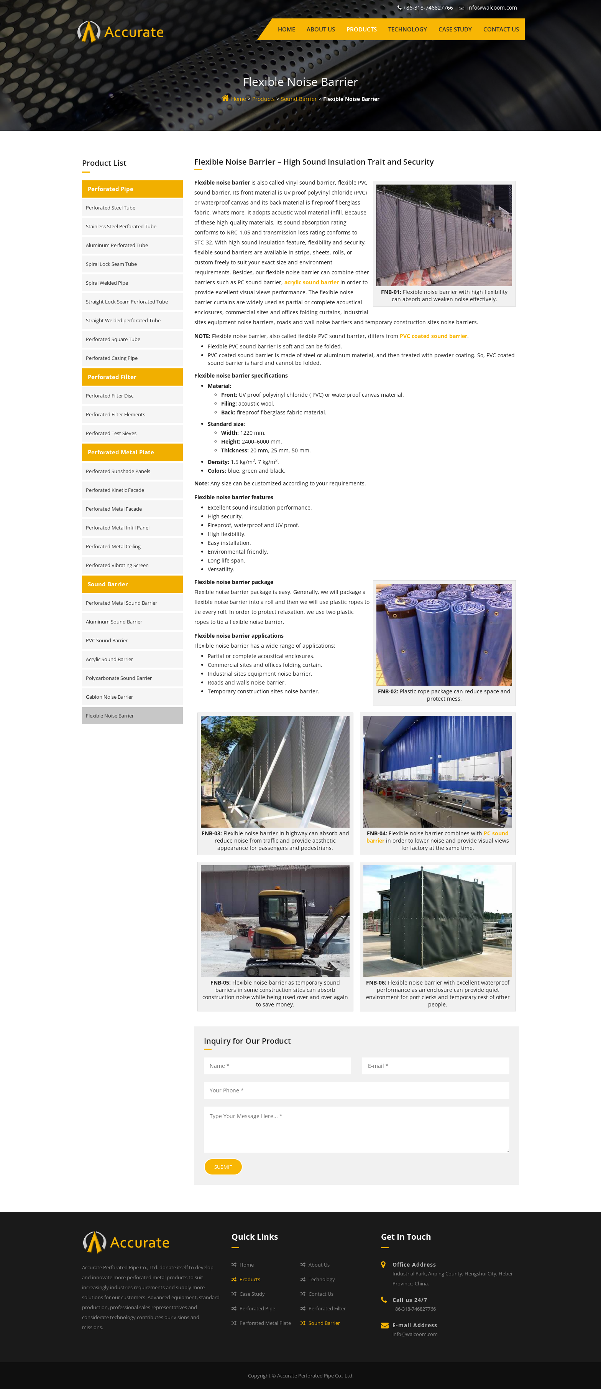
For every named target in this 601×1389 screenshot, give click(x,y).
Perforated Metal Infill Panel (117, 527)
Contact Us (501, 29)
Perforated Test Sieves (111, 433)
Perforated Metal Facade (114, 508)
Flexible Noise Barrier (110, 715)
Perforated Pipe (110, 189)
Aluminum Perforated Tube (117, 245)
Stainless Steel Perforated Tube (121, 226)
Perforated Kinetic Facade (115, 490)
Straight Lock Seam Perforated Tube (127, 301)
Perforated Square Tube (113, 339)
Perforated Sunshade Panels (118, 471)
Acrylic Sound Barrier (109, 659)
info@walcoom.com (492, 7)
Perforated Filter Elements (115, 414)
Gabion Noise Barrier (109, 696)
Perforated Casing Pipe (112, 358)
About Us (321, 29)
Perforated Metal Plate (121, 452)
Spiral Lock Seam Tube (111, 264)
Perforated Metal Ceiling (113, 546)
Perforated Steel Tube (110, 207)
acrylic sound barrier (311, 282)
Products (361, 29)
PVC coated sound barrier (433, 336)
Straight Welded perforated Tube (123, 320)
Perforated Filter (112, 377)
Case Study (455, 29)
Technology (407, 29)
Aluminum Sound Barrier (114, 621)
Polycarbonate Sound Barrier (119, 678)
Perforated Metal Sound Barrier (121, 602)
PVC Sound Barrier (107, 640)
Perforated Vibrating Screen (117, 565)
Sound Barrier (299, 98)
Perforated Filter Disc (109, 395)
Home (286, 29)
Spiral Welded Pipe (107, 282)
